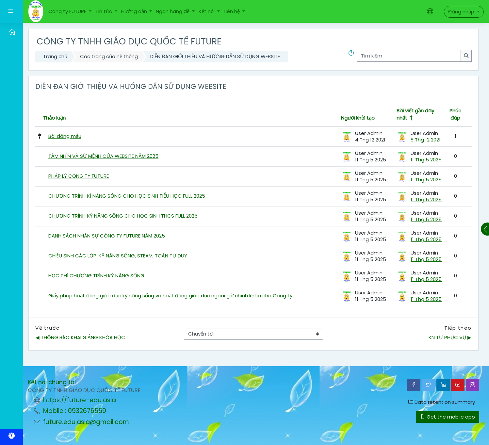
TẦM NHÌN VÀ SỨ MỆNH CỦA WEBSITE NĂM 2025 (103, 156)
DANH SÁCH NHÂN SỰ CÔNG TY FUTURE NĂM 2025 (106, 235)
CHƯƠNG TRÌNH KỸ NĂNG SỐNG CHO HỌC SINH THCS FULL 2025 (123, 215)
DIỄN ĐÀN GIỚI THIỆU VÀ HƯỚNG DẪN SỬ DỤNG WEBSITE (215, 56)
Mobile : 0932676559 (74, 410)
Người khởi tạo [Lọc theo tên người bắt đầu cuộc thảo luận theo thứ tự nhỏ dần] (358, 117)
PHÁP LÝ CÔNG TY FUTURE (78, 176)
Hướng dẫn (134, 11)
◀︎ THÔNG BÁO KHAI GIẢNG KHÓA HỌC (80, 337)
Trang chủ (55, 56)
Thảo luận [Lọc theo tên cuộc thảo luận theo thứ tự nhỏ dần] (54, 117)
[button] (352, 57)
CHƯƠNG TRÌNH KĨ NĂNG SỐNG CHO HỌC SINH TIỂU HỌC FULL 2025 (126, 195)
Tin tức (104, 11)
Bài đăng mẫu (64, 136)
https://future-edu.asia (79, 400)
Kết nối (207, 11)
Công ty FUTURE (68, 11)
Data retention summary (441, 402)
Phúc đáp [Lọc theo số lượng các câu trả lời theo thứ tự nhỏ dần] (455, 114)
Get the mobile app (447, 416)
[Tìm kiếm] (409, 56)
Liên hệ (232, 11)
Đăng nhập (462, 11)
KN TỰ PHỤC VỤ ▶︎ (450, 337)
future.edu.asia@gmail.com (86, 422)
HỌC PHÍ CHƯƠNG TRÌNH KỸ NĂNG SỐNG (96, 275)
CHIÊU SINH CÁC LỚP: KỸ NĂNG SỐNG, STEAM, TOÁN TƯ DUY (117, 255)
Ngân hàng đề (173, 11)
